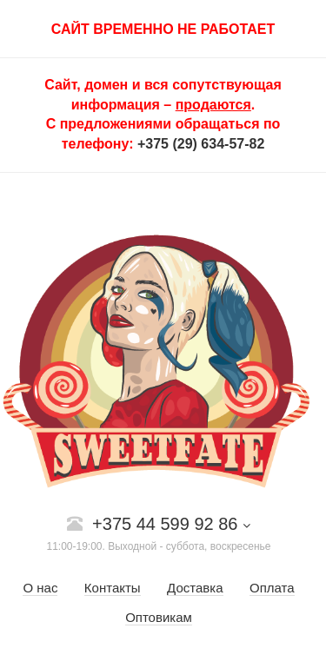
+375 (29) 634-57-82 (200, 143)
